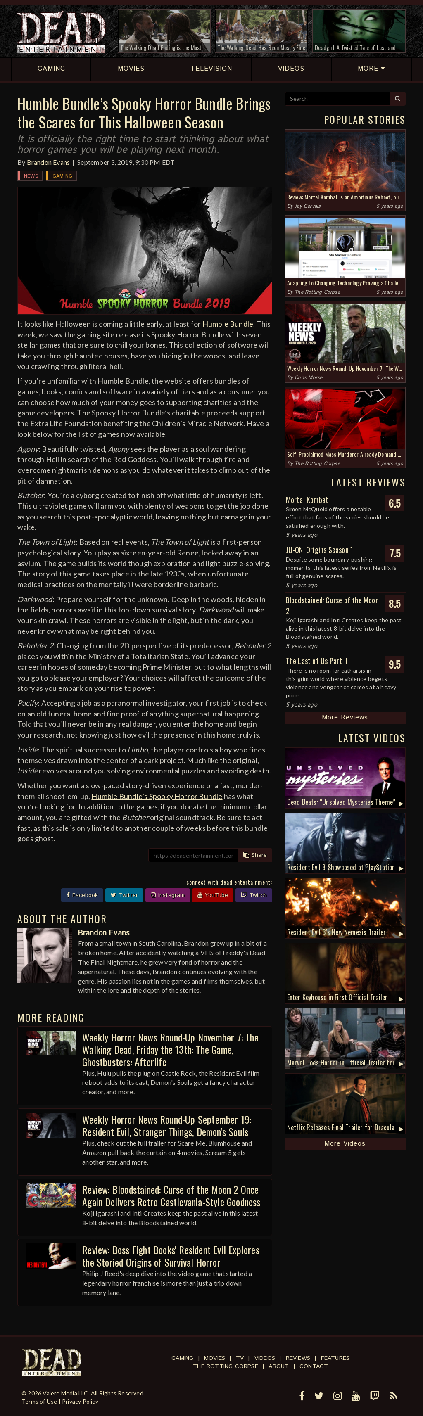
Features (335, 1358)
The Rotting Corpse (317, 292)
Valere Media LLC (65, 1393)
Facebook (82, 895)
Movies (214, 1358)
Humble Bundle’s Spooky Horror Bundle (156, 796)
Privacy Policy (80, 1401)
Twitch (254, 895)
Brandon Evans (48, 162)
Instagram (168, 895)
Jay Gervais (308, 206)
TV (240, 1358)
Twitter (124, 895)
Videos (264, 1358)
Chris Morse (308, 377)
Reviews (298, 1358)
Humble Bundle (228, 323)
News (31, 176)
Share (255, 855)
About (279, 1366)
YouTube (212, 895)
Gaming (62, 176)
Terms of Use (39, 1401)
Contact (313, 1366)
